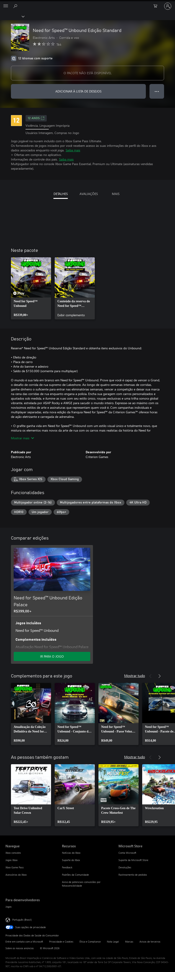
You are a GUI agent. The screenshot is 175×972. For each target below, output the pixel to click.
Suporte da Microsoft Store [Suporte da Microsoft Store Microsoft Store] (133, 860)
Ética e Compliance (90, 941)
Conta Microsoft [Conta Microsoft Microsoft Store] (127, 852)
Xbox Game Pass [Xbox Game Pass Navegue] (14, 867)
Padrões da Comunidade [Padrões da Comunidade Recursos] (75, 874)
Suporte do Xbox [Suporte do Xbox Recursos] (71, 860)
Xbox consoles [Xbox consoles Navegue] (13, 852)
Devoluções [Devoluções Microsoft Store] (124, 867)
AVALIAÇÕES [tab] (89, 194)
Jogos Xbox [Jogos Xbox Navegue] (11, 860)
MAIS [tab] (115, 194)
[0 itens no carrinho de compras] (156, 6)
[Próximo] (159, 676)
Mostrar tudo (134, 675)
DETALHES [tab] (61, 194)
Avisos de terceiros (149, 941)
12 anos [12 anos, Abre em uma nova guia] (36, 118)
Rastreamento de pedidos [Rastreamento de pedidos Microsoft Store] (132, 874)
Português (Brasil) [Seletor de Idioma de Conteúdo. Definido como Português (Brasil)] (22, 919)
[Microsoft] (87, 3)
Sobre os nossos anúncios (19, 948)
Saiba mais (73, 150)
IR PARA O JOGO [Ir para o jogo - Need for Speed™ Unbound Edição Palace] (52, 656)
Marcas (129, 941)
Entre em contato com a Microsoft (24, 941)
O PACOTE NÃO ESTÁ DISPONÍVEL (88, 73)
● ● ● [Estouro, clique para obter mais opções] (157, 91)
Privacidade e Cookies (61, 941)
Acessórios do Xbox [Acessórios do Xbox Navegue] (16, 874)
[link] (31, 288)
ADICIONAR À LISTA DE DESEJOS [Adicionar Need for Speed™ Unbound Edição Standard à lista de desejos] (78, 91)
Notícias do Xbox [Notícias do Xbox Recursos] (71, 852)
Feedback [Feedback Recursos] (67, 867)
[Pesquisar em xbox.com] (16, 6)
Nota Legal (113, 941)
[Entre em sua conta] (167, 6)
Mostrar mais (22, 438)
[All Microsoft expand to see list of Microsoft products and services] (5, 6)
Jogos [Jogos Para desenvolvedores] (8, 906)
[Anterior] (150, 676)
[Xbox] (12, 16)
